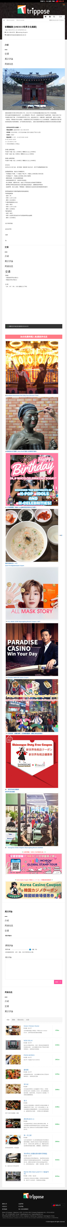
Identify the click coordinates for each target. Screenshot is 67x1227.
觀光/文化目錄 (20, 20)
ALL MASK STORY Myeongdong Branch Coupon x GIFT (24, 621)
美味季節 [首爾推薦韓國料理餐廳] (35, 1154)
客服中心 (42, 1)
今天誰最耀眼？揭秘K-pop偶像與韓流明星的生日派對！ (21, 507)
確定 (56, 982)
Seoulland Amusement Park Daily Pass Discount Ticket (22, 395)
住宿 (27, 1019)
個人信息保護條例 (23, 1209)
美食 (8, 1019)
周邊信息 (9, 64)
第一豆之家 (28, 1135)
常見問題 (20, 1206)
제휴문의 (4, 1206)
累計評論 (9, 59)
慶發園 (26, 1070)
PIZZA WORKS (29, 1055)
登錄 (53, 1)
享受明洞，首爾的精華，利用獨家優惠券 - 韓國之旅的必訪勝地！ (25, 733)
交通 (7, 54)
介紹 (7, 256)
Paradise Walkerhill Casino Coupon (18, 677)
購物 (13, 1019)
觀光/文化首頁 (10, 20)
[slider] (30, 949)
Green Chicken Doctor (31, 1026)
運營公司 (4, 1204)
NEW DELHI (28, 1040)
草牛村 (26, 1084)
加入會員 (48, 1)
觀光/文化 (21, 1019)
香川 (25, 1101)
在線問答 (20, 1204)
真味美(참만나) (29, 1119)
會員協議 (4, 1209)
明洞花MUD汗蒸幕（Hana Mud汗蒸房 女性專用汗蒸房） (21, 451)
